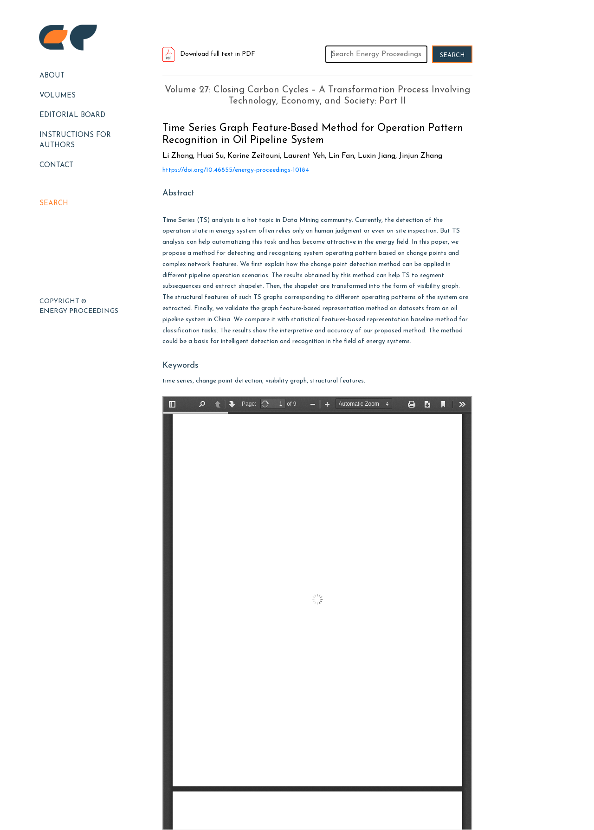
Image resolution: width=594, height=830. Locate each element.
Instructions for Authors (75, 140)
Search (53, 203)
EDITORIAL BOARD (72, 115)
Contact (56, 165)
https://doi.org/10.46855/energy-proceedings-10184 (235, 170)
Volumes (57, 95)
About (52, 75)
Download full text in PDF (208, 54)
